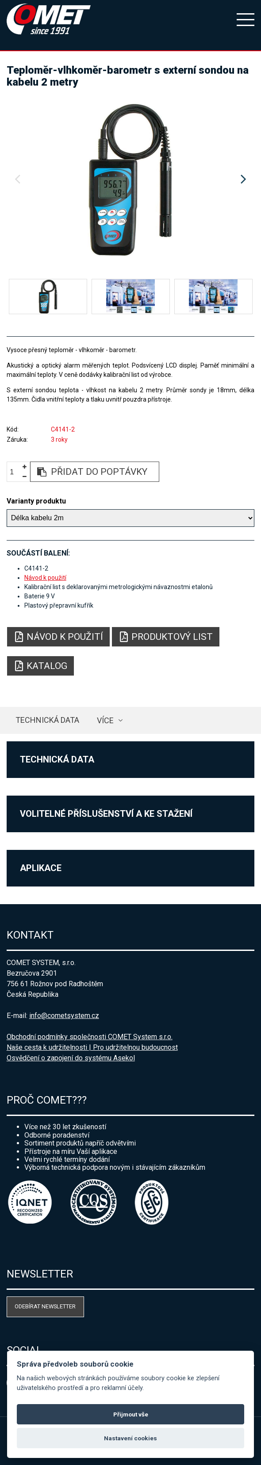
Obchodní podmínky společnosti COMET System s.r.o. (90, 1037)
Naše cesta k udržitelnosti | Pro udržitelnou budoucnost (92, 1047)
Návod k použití (45, 577)
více (105, 720)
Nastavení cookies (130, 1438)
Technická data (47, 720)
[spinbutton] (15, 472)
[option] (131, 179)
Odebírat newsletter (45, 1306)
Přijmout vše (130, 1414)
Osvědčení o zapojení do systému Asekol (71, 1058)
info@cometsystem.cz (64, 1015)
